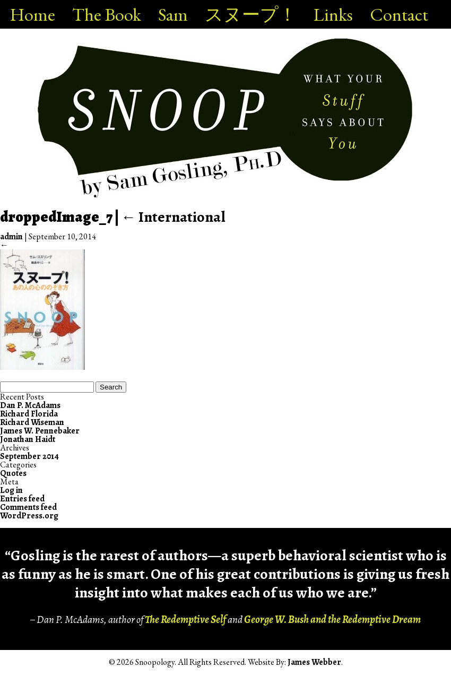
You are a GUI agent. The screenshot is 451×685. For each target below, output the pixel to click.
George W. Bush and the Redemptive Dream (332, 619)
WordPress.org (29, 516)
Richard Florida (29, 414)
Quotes (13, 473)
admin (11, 236)
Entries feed (22, 499)
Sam (173, 14)
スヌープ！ (251, 14)
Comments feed (28, 507)
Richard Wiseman (32, 422)
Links (333, 14)
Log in (11, 490)
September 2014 (29, 456)
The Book (106, 14)
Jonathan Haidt (27, 439)
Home (32, 14)
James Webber (314, 662)
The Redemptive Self (185, 619)
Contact (399, 14)
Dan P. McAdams (30, 405)
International (173, 217)
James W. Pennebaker (40, 431)
